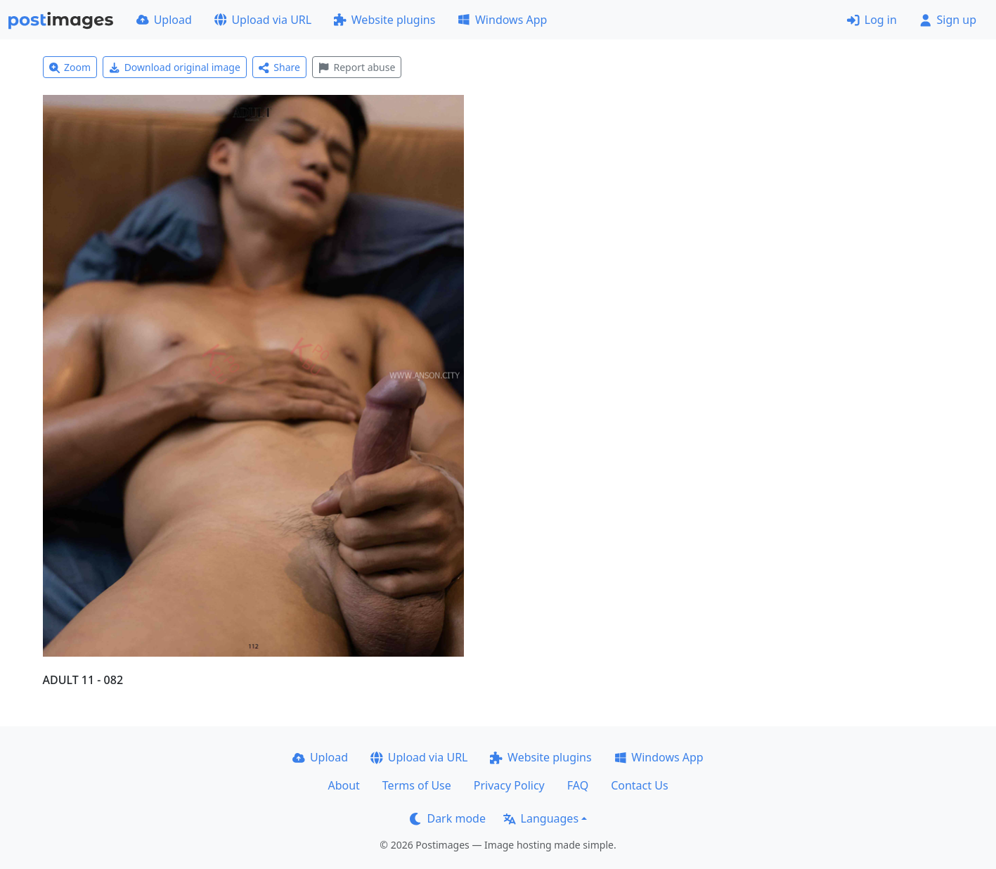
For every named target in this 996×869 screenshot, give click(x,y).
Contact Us (639, 785)
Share (279, 67)
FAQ (577, 785)
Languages (540, 818)
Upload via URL (262, 19)
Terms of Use (416, 785)
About (343, 785)
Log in (872, 19)
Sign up (947, 19)
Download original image (174, 67)
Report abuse (356, 67)
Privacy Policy (509, 785)
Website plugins (384, 19)
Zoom (70, 67)
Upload (164, 19)
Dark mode (448, 818)
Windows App (502, 19)
